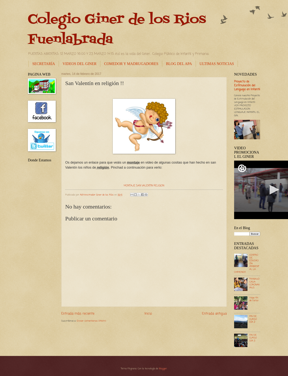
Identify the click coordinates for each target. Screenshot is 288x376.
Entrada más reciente (77, 313)
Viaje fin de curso (253, 299)
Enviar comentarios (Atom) (91, 321)
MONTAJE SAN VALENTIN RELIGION (144, 186)
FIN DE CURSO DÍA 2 (253, 319)
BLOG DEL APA (179, 64)
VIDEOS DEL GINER (80, 64)
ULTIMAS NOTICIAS (217, 64)
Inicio (148, 313)
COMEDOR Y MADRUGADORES (131, 64)
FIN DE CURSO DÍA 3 (253, 338)
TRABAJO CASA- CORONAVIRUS (254, 283)
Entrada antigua (214, 313)
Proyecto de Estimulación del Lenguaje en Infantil (247, 86)
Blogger (163, 368)
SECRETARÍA (43, 64)
